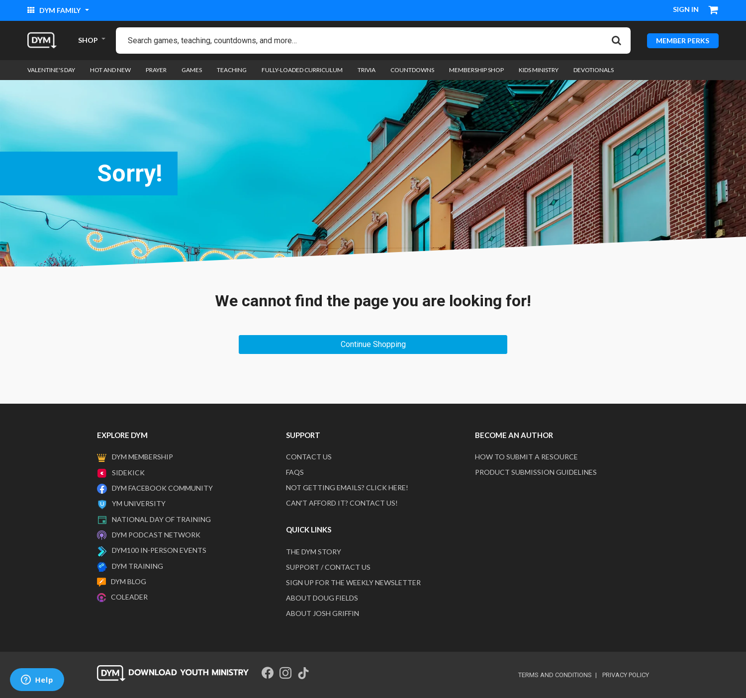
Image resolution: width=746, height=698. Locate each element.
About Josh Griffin (322, 613)
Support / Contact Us (328, 567)
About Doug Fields (322, 598)
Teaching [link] (232, 70)
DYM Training (137, 566)
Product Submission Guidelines (536, 472)
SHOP (88, 40)
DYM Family (54, 10)
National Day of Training (161, 519)
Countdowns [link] (412, 70)
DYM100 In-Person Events (159, 550)
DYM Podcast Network (156, 534)
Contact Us (309, 456)
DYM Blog (128, 581)
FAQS (295, 472)
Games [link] (192, 70)
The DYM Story (313, 551)
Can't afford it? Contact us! (342, 503)
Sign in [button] (686, 9)
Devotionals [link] (593, 70)
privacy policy (625, 675)
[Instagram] (285, 673)
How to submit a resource (526, 456)
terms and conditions (555, 675)
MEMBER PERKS (682, 40)
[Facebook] (268, 673)
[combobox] (373, 40)
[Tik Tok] (303, 673)
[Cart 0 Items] (714, 11)
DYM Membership (142, 456)
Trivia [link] (366, 70)
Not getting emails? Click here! (347, 487)
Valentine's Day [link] (51, 70)
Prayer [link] (156, 70)
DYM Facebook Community (162, 488)
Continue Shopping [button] (373, 344)
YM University (139, 503)
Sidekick (128, 472)
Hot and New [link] (110, 70)
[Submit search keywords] (616, 40)
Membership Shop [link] (476, 70)
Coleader (129, 597)
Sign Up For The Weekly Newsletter (353, 582)
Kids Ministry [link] (539, 70)
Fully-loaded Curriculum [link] (302, 70)
